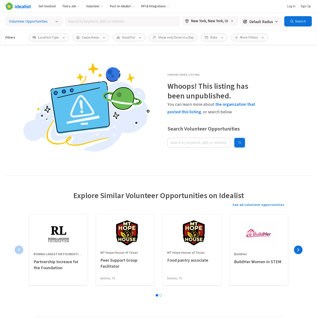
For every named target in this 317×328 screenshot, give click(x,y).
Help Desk (189, 291)
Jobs (90, 264)
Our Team (189, 273)
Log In (291, 6)
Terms (130, 321)
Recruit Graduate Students (139, 300)
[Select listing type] (33, 21)
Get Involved (47, 6)
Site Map (172, 321)
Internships (95, 273)
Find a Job (70, 6)
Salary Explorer (98, 291)
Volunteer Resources (49, 291)
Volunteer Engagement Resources (145, 291)
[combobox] (122, 21)
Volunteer (94, 6)
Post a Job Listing (133, 264)
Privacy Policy (150, 321)
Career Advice (96, 300)
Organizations (45, 282)
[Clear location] (232, 21)
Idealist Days (43, 300)
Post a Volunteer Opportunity (142, 273)
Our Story (189, 264)
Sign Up (306, 6)
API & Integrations (155, 6)
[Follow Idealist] (224, 306)
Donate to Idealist (195, 300)
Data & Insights (193, 282)
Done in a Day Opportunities (55, 273)
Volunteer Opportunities (52, 264)
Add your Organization (136, 282)
